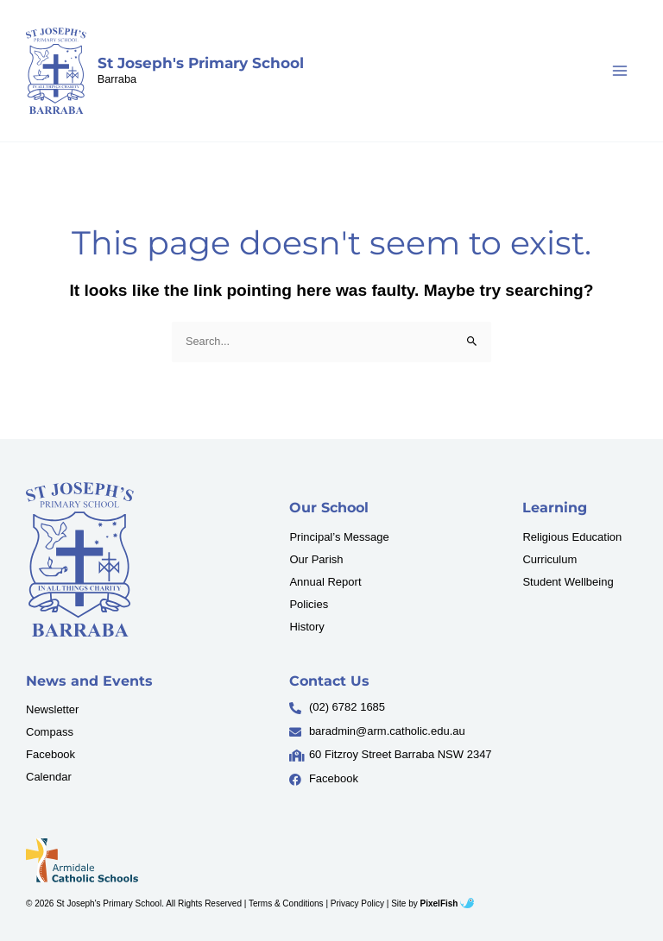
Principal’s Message (338, 536)
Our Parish (316, 559)
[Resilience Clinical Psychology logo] (80, 559)
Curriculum (549, 559)
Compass (49, 731)
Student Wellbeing (567, 581)
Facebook (50, 754)
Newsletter (52, 709)
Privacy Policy (357, 903)
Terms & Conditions (286, 903)
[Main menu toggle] (620, 71)
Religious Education (572, 536)
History (306, 626)
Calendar (49, 776)
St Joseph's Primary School (201, 63)
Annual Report (325, 581)
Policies (308, 604)
